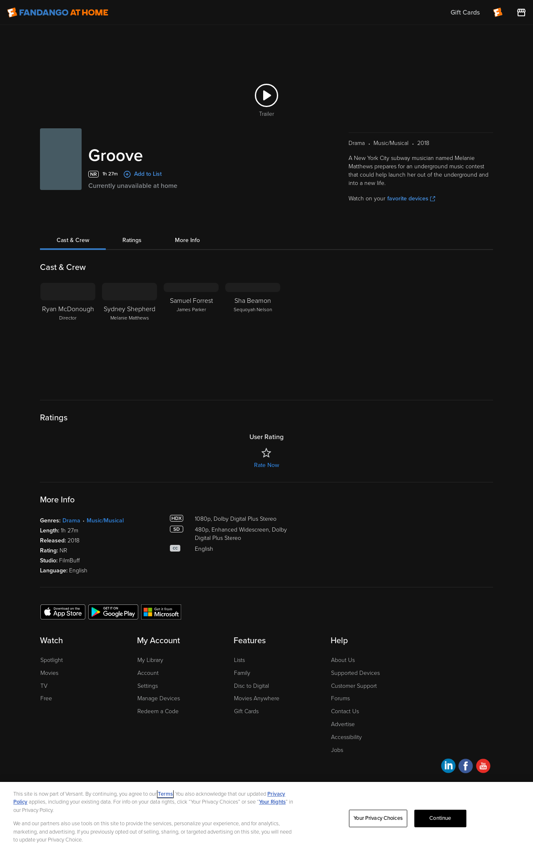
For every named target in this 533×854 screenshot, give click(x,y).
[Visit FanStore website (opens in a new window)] (521, 12)
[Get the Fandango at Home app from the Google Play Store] (113, 611)
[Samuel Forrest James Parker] (191, 334)
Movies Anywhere (256, 698)
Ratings (132, 240)
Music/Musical (105, 520)
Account (148, 673)
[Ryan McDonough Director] (68, 334)
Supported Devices (355, 673)
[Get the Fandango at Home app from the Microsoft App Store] (161, 611)
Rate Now (266, 465)
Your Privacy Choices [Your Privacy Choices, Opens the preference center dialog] (378, 818)
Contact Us (345, 711)
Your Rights (272, 802)
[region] (266, 818)
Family (242, 673)
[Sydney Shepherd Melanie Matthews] (129, 334)
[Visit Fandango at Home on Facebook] (465, 767)
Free (46, 698)
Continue (440, 818)
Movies (49, 673)
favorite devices (411, 198)
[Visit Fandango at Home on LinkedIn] (448, 767)
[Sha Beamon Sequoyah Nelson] (253, 334)
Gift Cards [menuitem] (465, 12)
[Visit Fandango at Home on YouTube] (483, 767)
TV (43, 685)
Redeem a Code (158, 711)
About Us (343, 660)
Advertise (343, 724)
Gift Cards (246, 711)
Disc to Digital (251, 685)
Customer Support (354, 685)
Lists (239, 660)
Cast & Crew (73, 240)
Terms (165, 794)
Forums (340, 698)
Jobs (337, 750)
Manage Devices (158, 698)
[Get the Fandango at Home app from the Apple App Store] (63, 611)
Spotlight (51, 660)
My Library (150, 660)
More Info (187, 240)
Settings (147, 685)
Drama (71, 520)
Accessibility (346, 737)
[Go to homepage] (58, 12)
